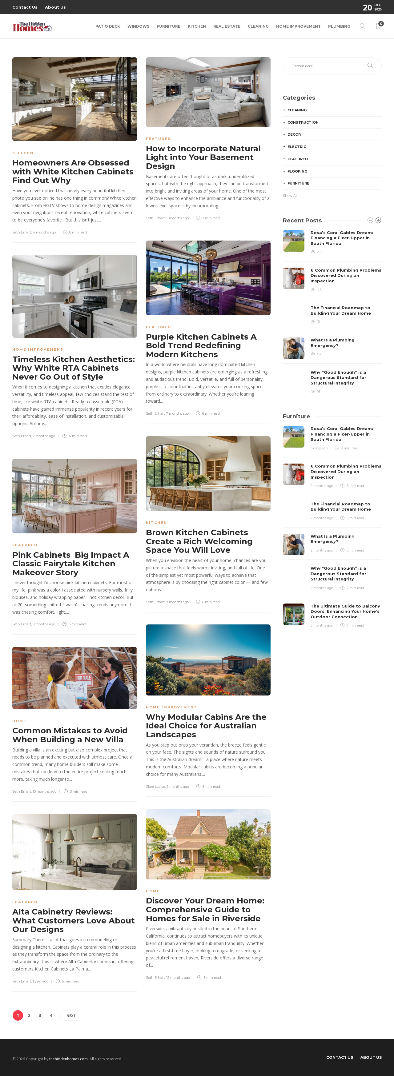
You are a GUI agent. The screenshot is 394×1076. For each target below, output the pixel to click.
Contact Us (25, 7)
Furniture (168, 26)
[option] (332, 312)
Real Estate (226, 26)
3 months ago (322, 625)
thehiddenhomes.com (68, 1059)
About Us (55, 7)
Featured (158, 139)
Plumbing (339, 26)
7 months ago (177, 413)
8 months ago (44, 624)
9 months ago (178, 786)
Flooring (297, 171)
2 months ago (322, 486)
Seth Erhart (21, 232)
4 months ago (44, 232)
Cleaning (258, 26)
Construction (303, 122)
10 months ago (44, 791)
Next (71, 1015)
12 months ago (178, 977)
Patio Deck (107, 26)
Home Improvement (298, 26)
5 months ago (177, 218)
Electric (296, 147)
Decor (294, 134)
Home (19, 721)
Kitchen (197, 26)
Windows (138, 26)
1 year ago (40, 981)
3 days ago (319, 448)
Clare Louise (155, 786)
